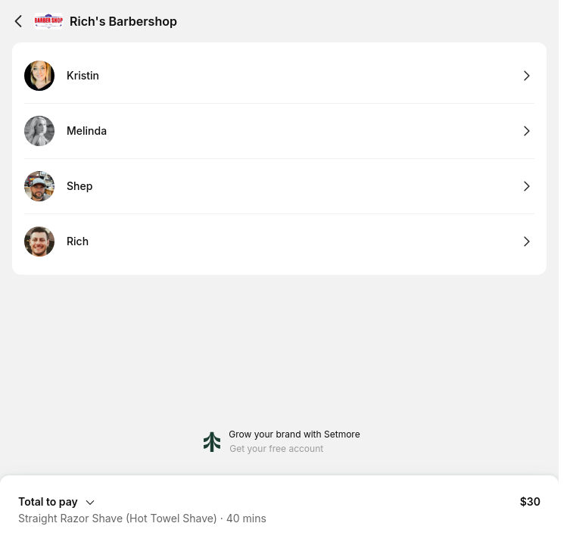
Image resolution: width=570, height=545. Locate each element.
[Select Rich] (279, 241)
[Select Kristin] (279, 76)
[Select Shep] (279, 186)
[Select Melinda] (279, 131)
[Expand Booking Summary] (279, 501)
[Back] (18, 21)
